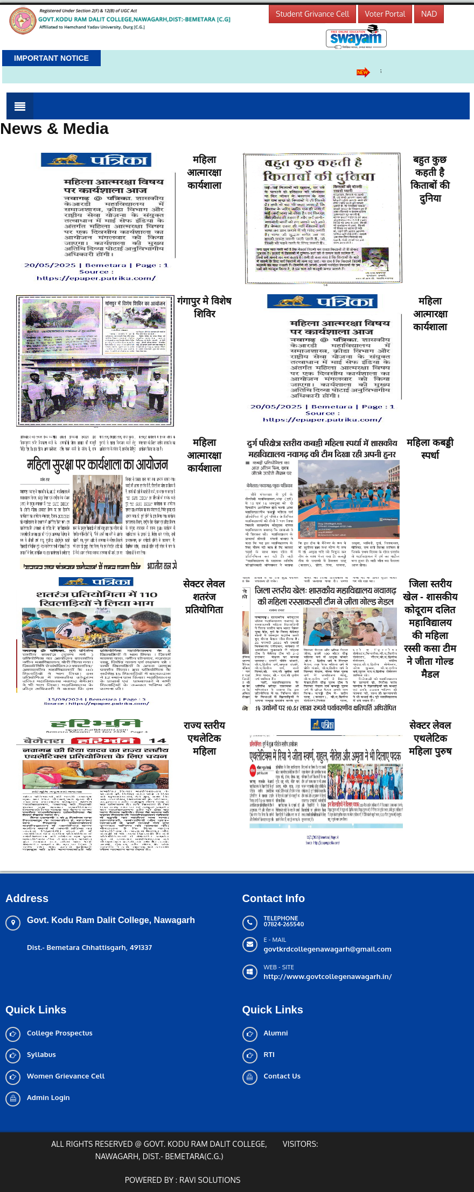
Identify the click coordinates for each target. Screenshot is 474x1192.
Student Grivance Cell (312, 13)
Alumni (276, 1032)
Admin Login (48, 1097)
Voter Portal (385, 13)
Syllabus (41, 1054)
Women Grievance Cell (65, 1076)
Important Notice (51, 58)
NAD (429, 13)
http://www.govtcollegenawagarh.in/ (328, 976)
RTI (269, 1054)
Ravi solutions (210, 1179)
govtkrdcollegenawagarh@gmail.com (328, 949)
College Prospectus (60, 1032)
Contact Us (282, 1076)
